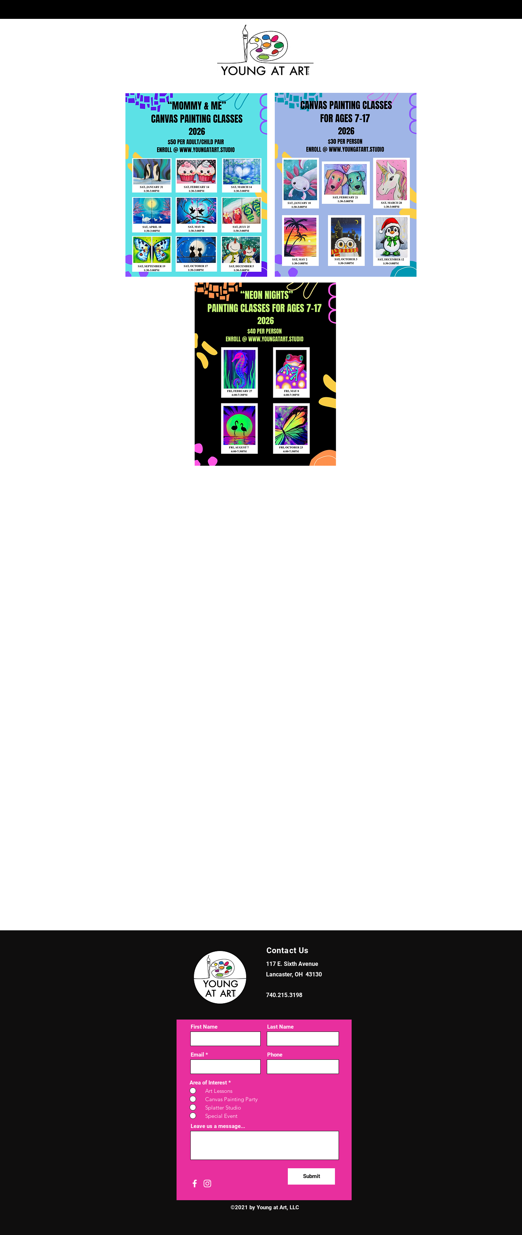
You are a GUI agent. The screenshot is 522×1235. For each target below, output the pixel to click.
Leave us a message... (218, 1126)
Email (197, 1055)
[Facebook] (195, 1183)
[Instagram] (207, 1183)
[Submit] (311, 1176)
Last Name (280, 1027)
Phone (274, 1055)
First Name (204, 1027)
